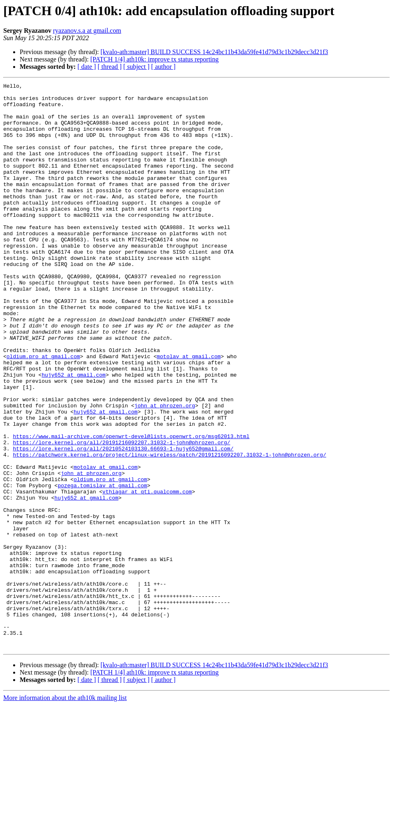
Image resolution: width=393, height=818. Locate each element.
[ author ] (163, 66)
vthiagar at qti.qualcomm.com (147, 573)
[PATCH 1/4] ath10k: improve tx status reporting (154, 59)
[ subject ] (136, 66)
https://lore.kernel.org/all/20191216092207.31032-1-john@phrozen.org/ (121, 514)
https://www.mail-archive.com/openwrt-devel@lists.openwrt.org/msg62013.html (131, 507)
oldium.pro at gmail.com (43, 411)
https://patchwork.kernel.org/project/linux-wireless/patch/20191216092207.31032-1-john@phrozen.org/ (169, 529)
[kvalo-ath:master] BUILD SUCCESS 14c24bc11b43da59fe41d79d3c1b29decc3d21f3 (214, 51)
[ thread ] (110, 66)
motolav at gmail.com (188, 411)
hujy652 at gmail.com (74, 433)
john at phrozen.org (164, 470)
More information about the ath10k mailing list (65, 810)
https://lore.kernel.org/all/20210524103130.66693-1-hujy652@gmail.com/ (123, 522)
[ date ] (86, 66)
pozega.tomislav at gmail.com (102, 566)
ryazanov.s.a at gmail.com (87, 30)
